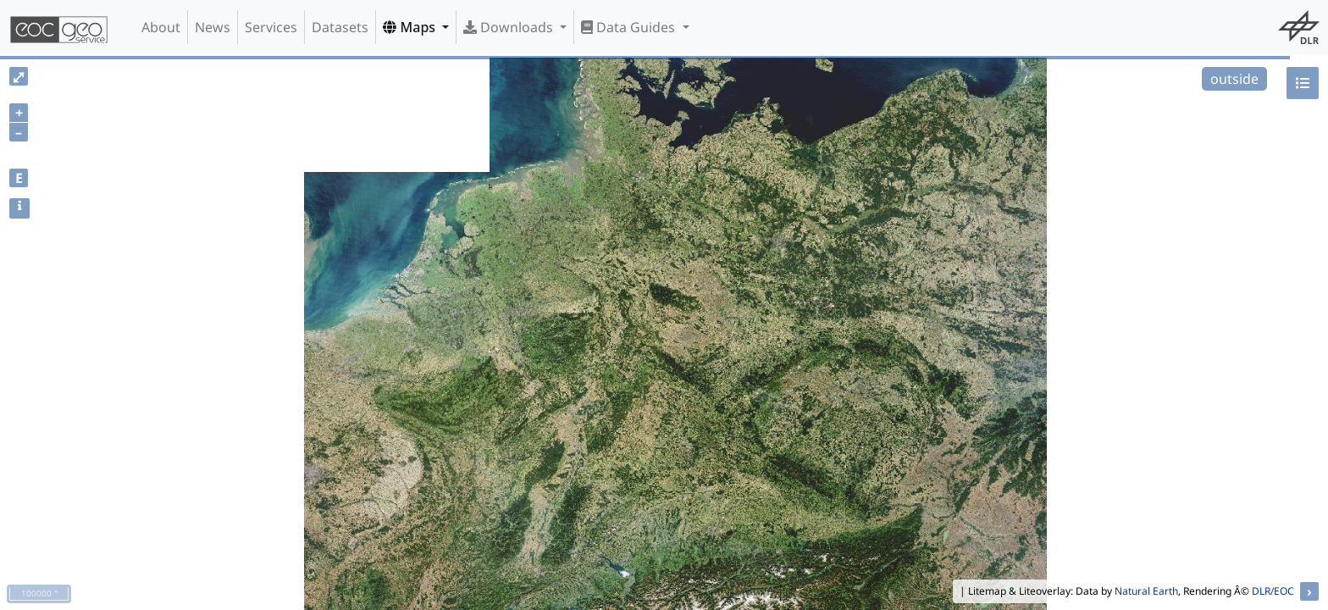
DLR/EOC (1273, 591)
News (212, 27)
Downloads (509, 27)
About (160, 27)
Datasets (340, 27)
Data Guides (629, 27)
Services (271, 27)
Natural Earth (1146, 591)
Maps (411, 27)
